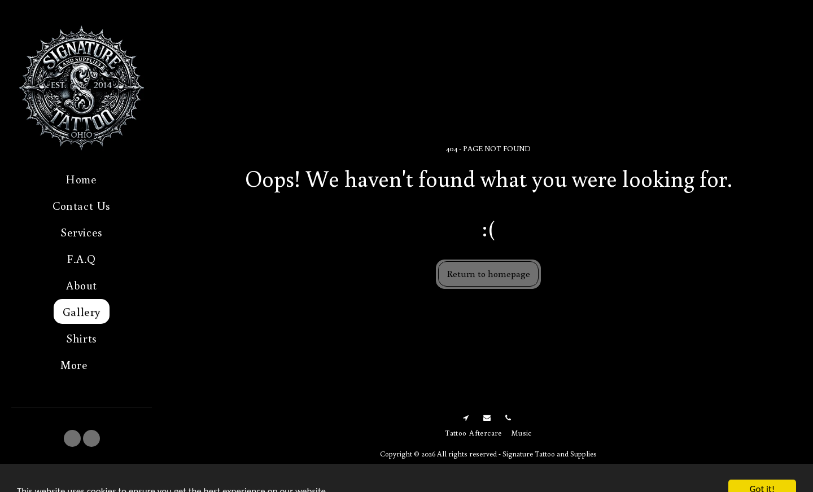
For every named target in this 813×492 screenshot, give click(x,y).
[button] (72, 438)
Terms (466, 467)
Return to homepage (488, 273)
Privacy (504, 467)
